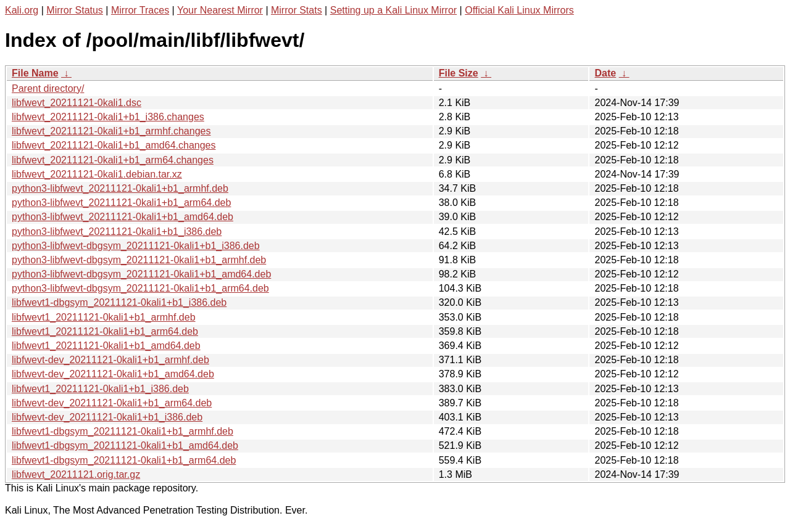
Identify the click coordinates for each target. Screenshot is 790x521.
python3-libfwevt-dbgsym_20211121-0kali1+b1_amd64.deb (141, 274)
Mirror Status (74, 10)
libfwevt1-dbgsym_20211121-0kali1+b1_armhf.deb (122, 431)
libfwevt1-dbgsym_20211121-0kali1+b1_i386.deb (119, 302)
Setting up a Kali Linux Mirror (393, 10)
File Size (458, 73)
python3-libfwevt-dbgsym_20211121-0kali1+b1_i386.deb (136, 245)
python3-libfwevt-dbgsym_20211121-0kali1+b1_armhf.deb (139, 260)
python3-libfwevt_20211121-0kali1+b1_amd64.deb (122, 216)
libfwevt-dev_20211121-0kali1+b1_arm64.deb (112, 403)
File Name (35, 73)
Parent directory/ (48, 88)
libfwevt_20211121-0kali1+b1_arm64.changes (113, 160)
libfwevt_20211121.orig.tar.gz (76, 474)
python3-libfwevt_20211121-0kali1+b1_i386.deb (117, 231)
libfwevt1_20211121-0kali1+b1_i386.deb (100, 389)
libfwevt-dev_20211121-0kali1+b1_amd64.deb (113, 374)
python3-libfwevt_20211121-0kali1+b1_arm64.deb (121, 202)
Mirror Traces (140, 10)
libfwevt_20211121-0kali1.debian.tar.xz (97, 174)
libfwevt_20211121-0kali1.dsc (76, 102)
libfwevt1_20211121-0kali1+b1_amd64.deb (106, 345)
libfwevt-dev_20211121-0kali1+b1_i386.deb (107, 417)
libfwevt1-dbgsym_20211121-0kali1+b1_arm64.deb (124, 460)
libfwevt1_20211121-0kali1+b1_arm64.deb (105, 331)
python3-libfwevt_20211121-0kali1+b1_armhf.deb (120, 188)
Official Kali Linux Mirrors (519, 10)
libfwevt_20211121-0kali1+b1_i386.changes (108, 117)
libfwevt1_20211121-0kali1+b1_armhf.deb (104, 317)
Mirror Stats (296, 10)
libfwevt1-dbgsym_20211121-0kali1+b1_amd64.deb (125, 445)
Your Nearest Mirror (220, 10)
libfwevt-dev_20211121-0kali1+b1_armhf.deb (110, 360)
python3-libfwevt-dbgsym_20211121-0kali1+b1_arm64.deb (140, 288)
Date (605, 73)
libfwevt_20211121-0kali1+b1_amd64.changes (113, 145)
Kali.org (21, 10)
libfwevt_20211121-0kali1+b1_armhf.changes (111, 131)
